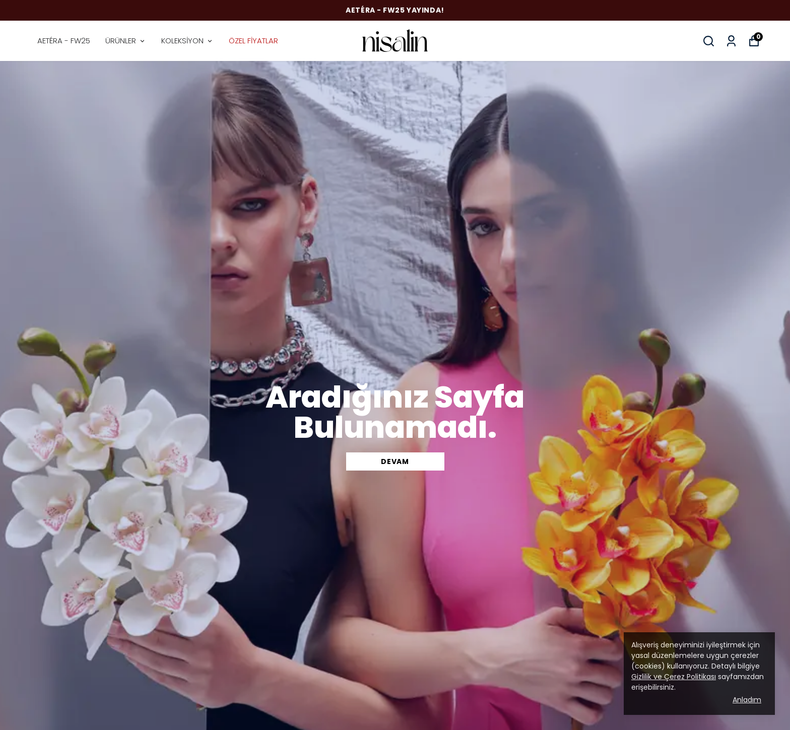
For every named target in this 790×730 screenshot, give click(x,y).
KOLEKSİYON (187, 40)
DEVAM (395, 461)
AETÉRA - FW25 (63, 40)
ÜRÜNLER (125, 40)
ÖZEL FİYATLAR (253, 40)
